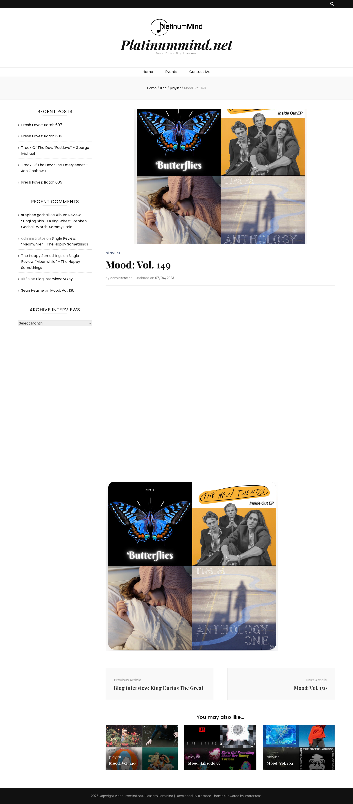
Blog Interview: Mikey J (56, 279)
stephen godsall (35, 215)
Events (171, 71)
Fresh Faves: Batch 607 (41, 124)
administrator (121, 278)
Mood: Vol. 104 (280, 763)
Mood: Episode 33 (204, 763)
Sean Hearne (32, 290)
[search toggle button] (332, 4)
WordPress (253, 796)
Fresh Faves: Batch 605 (41, 182)
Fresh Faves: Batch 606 (41, 136)
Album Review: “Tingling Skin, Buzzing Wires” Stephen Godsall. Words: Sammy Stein (54, 220)
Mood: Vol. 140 (122, 763)
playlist (113, 253)
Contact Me (199, 71)
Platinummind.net (176, 44)
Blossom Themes (211, 796)
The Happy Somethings (41, 255)
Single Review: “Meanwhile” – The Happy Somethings (50, 261)
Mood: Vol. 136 (62, 290)
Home (148, 71)
